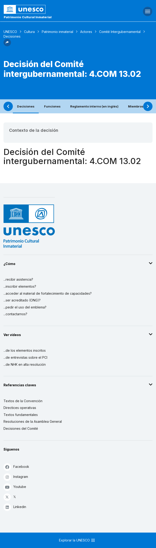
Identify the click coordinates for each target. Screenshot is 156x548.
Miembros (135, 106)
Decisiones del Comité (20, 428)
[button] (7, 45)
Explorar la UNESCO (77, 540)
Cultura (29, 32)
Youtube (14, 487)
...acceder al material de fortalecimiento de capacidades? (47, 293)
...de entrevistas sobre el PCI (25, 357)
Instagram (15, 476)
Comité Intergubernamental (120, 32)
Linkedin (14, 507)
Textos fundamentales (20, 415)
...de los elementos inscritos (24, 350)
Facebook (16, 466)
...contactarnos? (15, 314)
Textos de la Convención (22, 401)
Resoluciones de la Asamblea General (32, 421)
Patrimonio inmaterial (57, 32)
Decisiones (26, 106)
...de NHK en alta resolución (24, 364)
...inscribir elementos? (19, 286)
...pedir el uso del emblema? (24, 307)
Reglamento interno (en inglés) (94, 106)
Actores (86, 32)
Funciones (52, 106)
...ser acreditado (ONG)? (22, 300)
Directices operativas (19, 408)
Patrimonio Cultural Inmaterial (28, 17)
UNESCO (10, 32)
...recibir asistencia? (18, 279)
